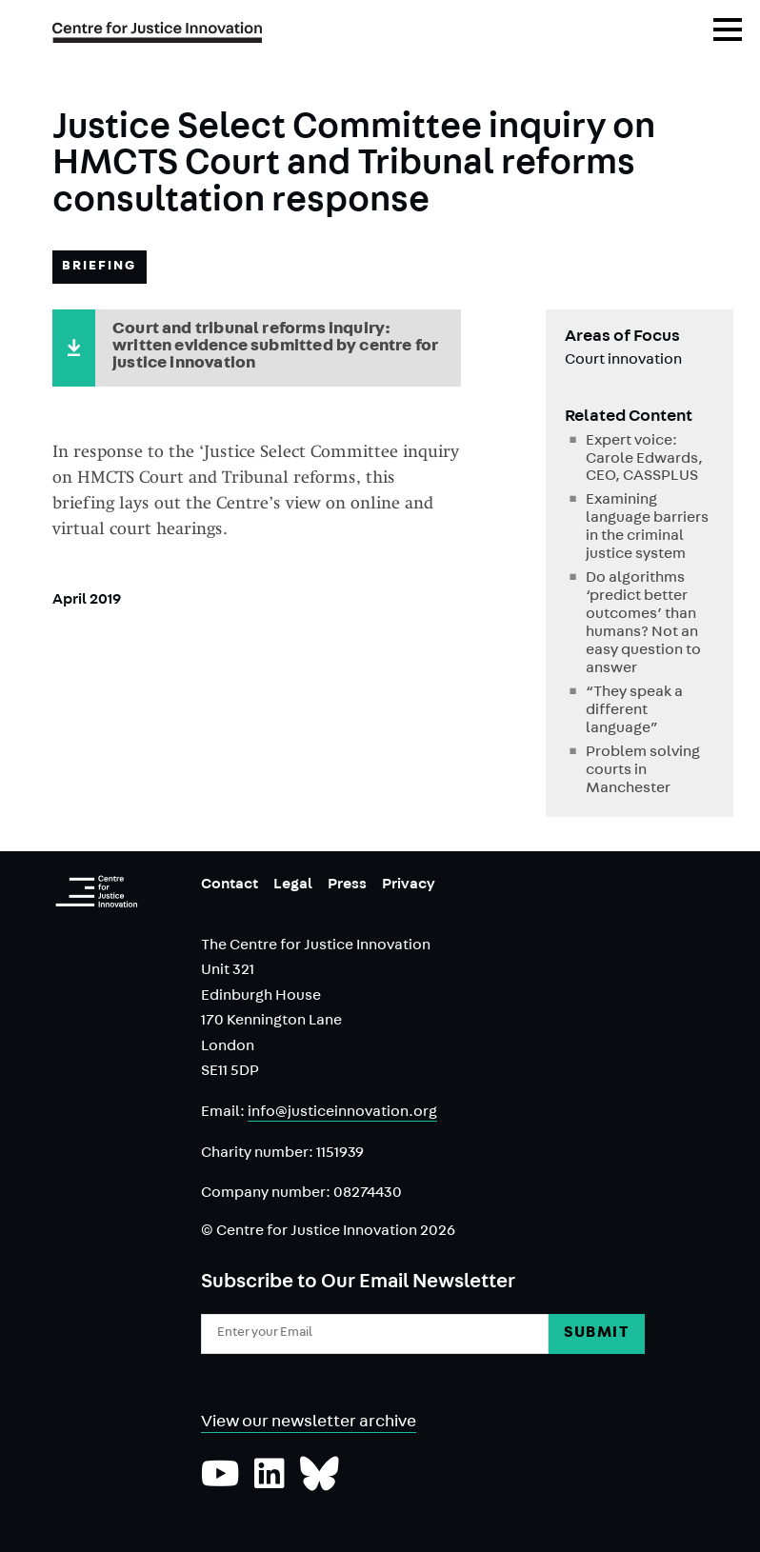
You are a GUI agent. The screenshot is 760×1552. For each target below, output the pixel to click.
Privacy (408, 885)
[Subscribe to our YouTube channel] (220, 1483)
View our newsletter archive (308, 1423)
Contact (229, 885)
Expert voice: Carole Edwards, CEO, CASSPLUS (644, 460)
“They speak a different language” (634, 711)
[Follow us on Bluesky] (319, 1483)
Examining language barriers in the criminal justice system (647, 528)
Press (347, 885)
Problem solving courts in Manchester (643, 771)
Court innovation (623, 360)
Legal (292, 885)
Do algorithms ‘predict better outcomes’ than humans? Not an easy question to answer (643, 624)
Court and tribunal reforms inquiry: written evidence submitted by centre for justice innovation (275, 347)
